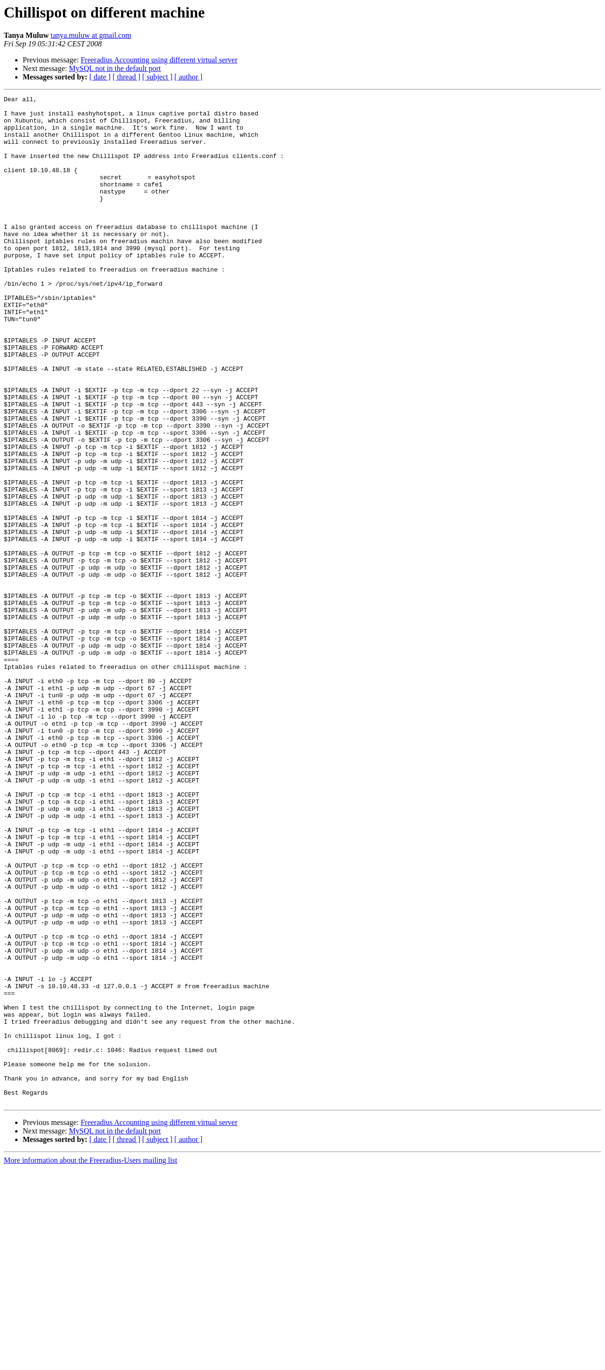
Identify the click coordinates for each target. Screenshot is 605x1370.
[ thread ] (126, 77)
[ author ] (188, 77)
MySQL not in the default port (115, 68)
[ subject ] (157, 77)
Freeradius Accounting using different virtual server (159, 60)
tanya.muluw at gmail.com (91, 35)
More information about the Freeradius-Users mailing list (90, 1362)
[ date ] (100, 77)
